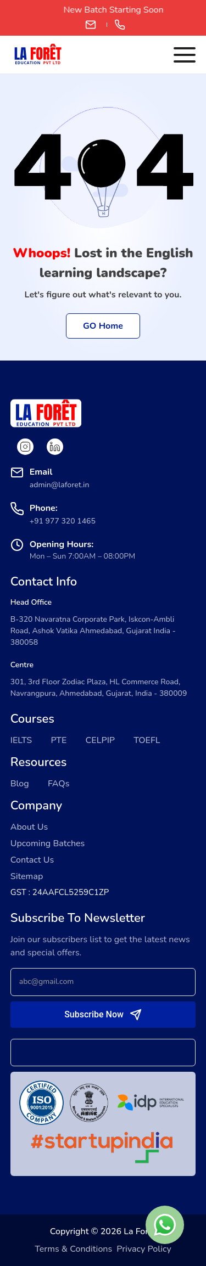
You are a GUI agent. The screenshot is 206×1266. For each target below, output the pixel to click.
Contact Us (32, 860)
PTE (58, 740)
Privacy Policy (143, 1249)
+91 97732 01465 (119, 24)
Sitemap (26, 876)
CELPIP (100, 740)
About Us (29, 827)
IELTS (21, 740)
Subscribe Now (94, 1014)
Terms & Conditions (73, 1249)
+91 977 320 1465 (63, 521)
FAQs (59, 784)
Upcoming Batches (47, 843)
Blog (19, 784)
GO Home (103, 326)
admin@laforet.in (90, 24)
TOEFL (146, 740)
